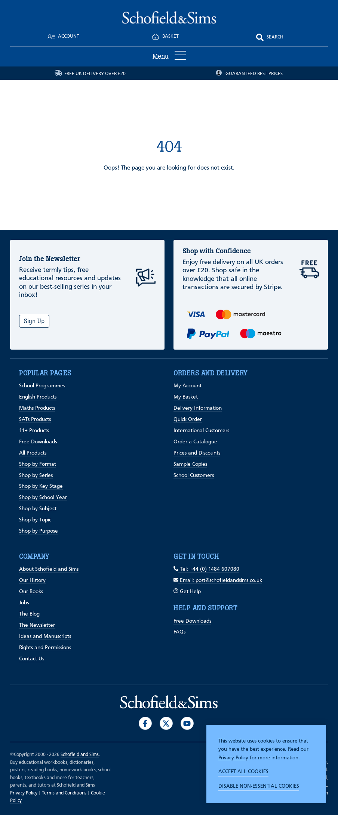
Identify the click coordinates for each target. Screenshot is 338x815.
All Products (32, 453)
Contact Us (31, 658)
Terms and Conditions (64, 793)
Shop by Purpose (38, 531)
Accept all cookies (243, 771)
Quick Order (187, 419)
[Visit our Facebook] (145, 723)
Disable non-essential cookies (258, 786)
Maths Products (37, 408)
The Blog (29, 614)
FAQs (179, 632)
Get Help (187, 591)
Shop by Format (37, 464)
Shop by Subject (37, 508)
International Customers (201, 430)
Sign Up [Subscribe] (34, 321)
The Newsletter (37, 625)
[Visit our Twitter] (166, 723)
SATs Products (35, 419)
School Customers (193, 475)
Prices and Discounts (196, 453)
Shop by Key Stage (41, 486)
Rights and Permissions (45, 647)
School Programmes (42, 385)
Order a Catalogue (195, 441)
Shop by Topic (35, 520)
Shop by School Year (43, 497)
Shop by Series (36, 475)
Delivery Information (197, 408)
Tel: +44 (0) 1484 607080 (206, 569)
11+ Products (34, 430)
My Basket (185, 397)
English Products (37, 397)
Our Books (31, 591)
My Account (187, 385)
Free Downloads (38, 441)
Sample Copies (190, 464)
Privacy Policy (233, 757)
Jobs (24, 602)
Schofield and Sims (80, 754)
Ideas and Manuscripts (45, 636)
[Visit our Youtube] (187, 723)
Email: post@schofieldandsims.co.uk (217, 580)
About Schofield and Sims (49, 569)
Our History (32, 580)
